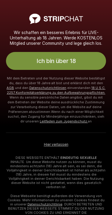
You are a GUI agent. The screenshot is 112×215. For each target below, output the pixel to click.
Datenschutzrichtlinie (44, 204)
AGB (10, 88)
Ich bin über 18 (56, 60)
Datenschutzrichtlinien (47, 88)
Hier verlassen (56, 144)
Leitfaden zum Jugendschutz (64, 121)
